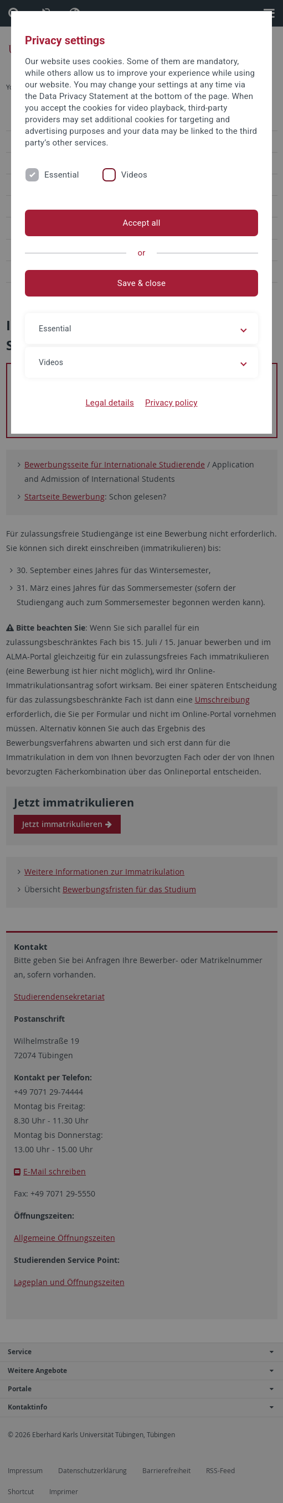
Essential (61, 175)
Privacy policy (171, 403)
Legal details (110, 403)
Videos (134, 175)
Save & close (141, 283)
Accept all (141, 223)
